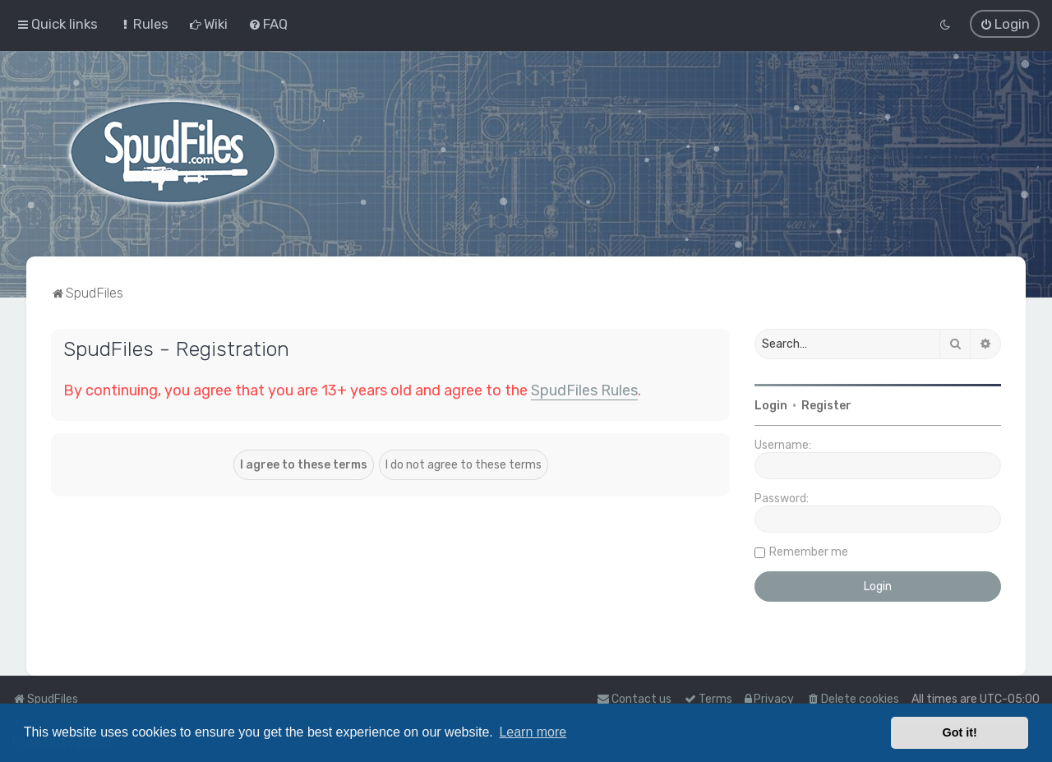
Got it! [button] (960, 732)
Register (826, 405)
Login (770, 405)
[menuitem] (143, 24)
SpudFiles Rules (584, 390)
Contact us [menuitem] (634, 699)
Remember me (808, 551)
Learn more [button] (532, 732)
